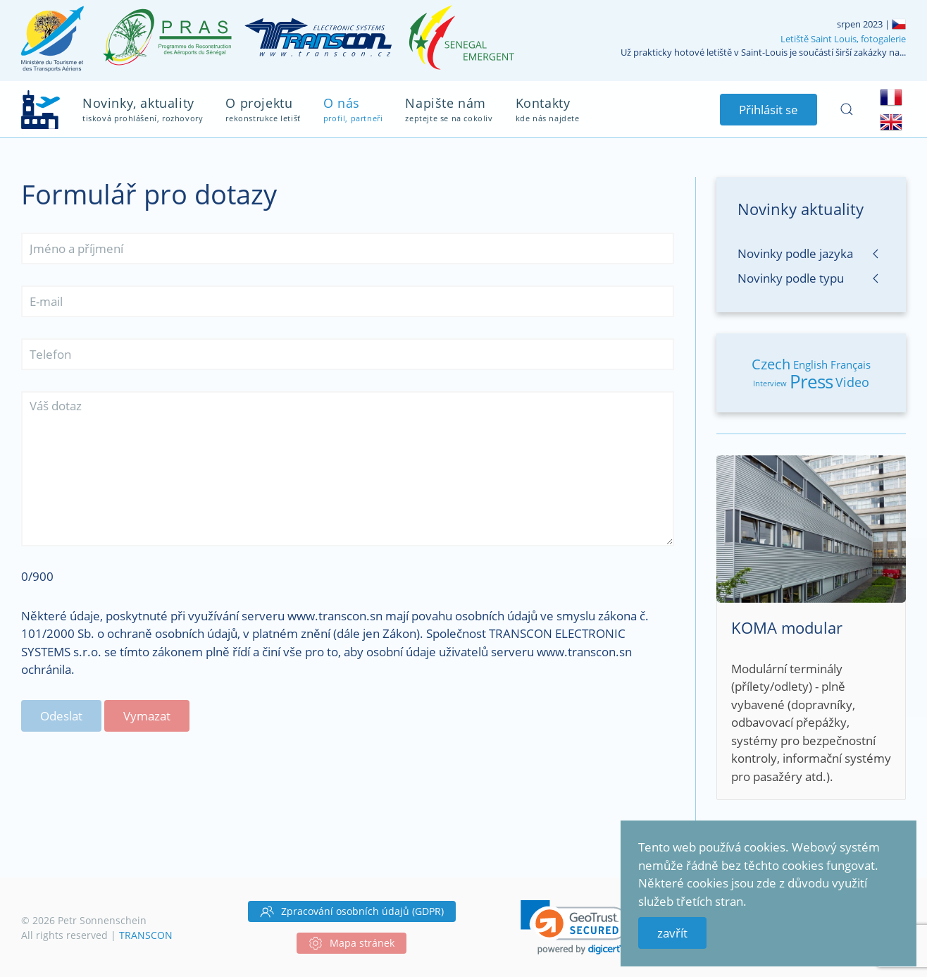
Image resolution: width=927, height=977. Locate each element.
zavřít (672, 933)
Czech (771, 364)
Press (811, 381)
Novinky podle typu (791, 278)
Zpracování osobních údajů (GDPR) (352, 911)
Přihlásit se (768, 110)
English (810, 364)
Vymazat (146, 716)
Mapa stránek (351, 943)
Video (852, 382)
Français (850, 364)
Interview (770, 383)
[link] (575, 927)
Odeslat (61, 716)
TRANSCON (146, 935)
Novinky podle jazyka (795, 253)
